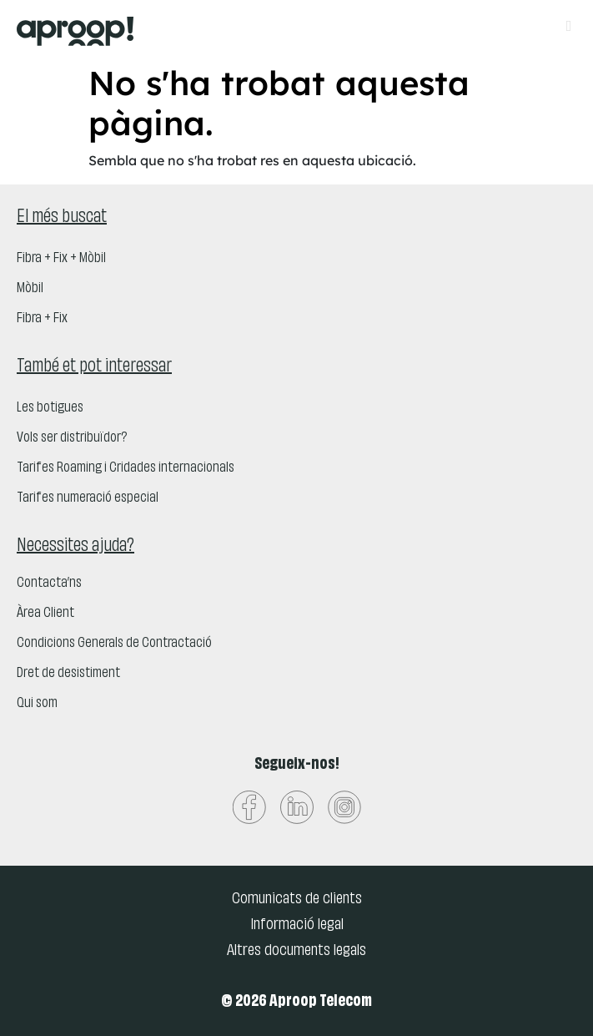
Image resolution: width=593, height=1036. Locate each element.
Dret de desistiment (68, 673)
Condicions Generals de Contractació (114, 643)
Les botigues (50, 408)
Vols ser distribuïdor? (72, 438)
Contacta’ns (49, 583)
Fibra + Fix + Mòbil (61, 258)
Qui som (37, 703)
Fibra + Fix (42, 319)
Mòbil (30, 289)
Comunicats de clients (297, 899)
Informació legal (297, 924)
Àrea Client (45, 613)
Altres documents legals (296, 950)
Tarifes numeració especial (87, 498)
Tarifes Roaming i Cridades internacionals (125, 468)
